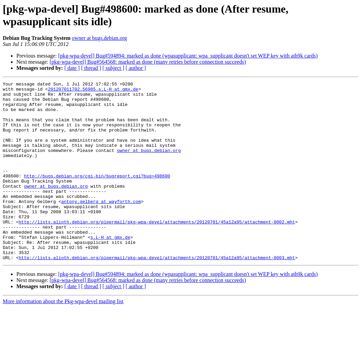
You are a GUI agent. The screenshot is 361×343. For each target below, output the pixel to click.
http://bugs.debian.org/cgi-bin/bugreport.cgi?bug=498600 (97, 195)
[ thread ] (91, 68)
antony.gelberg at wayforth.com (101, 226)
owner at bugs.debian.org (99, 38)
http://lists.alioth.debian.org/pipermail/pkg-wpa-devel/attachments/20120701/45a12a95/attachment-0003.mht (157, 293)
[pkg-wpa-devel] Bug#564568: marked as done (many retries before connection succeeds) (148, 62)
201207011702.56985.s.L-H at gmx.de (93, 91)
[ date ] (72, 68)
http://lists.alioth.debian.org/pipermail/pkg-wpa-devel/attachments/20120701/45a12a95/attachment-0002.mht (157, 250)
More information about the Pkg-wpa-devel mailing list (63, 337)
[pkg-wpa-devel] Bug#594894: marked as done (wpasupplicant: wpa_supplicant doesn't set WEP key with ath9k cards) (188, 56)
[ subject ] (113, 68)
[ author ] (136, 68)
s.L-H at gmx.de (110, 269)
